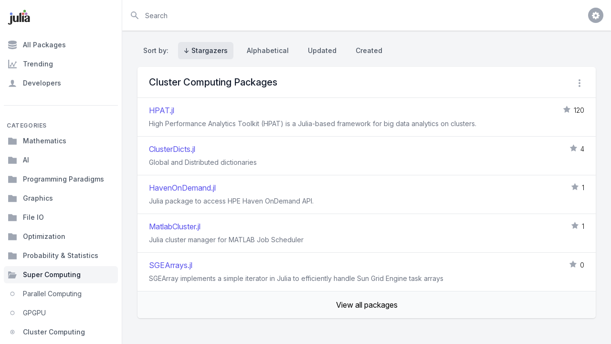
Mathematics (37, 141)
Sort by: (157, 50)
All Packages (37, 45)
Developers (34, 83)
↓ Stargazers (206, 50)
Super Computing (44, 275)
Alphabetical (268, 50)
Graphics (30, 198)
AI (18, 160)
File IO (26, 217)
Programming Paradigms (56, 179)
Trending (30, 64)
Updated (322, 50)
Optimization (36, 236)
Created (369, 50)
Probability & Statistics (53, 255)
